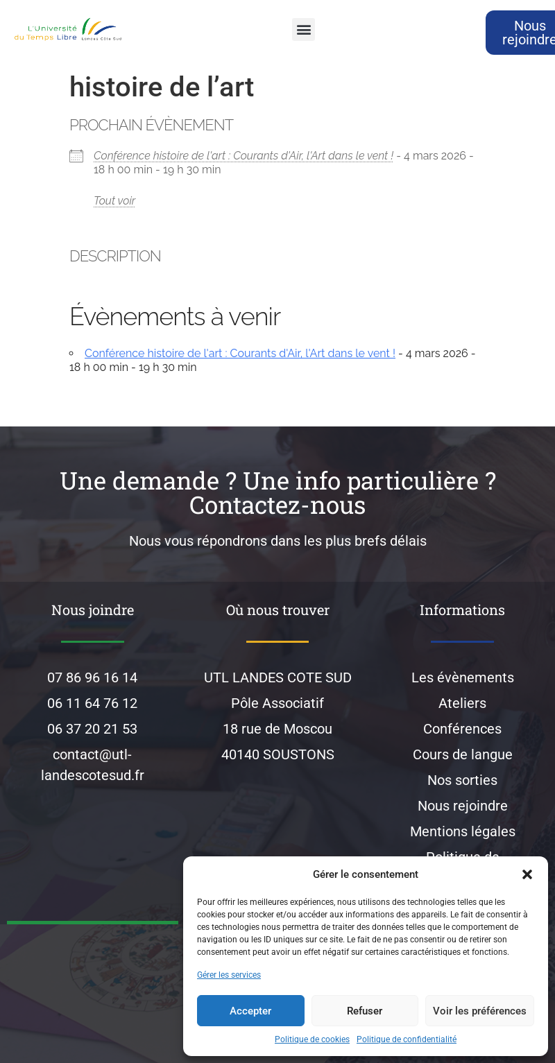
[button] (527, 874)
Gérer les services (229, 975)
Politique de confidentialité (406, 1039)
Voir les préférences (480, 1011)
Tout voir (114, 200)
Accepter (250, 1011)
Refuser (364, 1011)
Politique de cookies (312, 1039)
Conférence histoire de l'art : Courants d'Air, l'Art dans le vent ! (243, 155)
